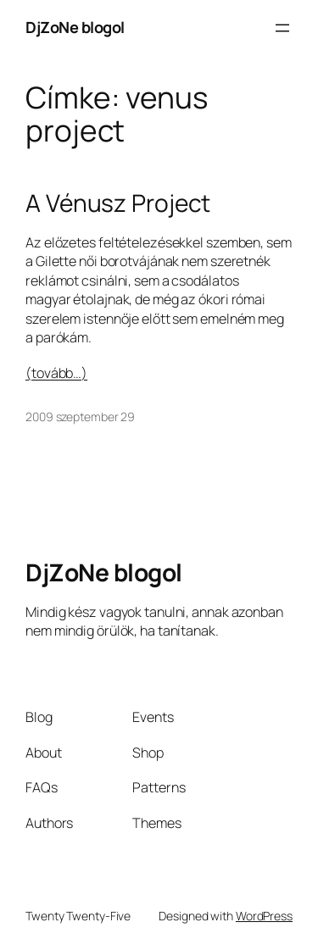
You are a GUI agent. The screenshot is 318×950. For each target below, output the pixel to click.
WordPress (264, 916)
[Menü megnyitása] (282, 28)
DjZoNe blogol (75, 27)
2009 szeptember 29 (80, 416)
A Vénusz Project (117, 203)
